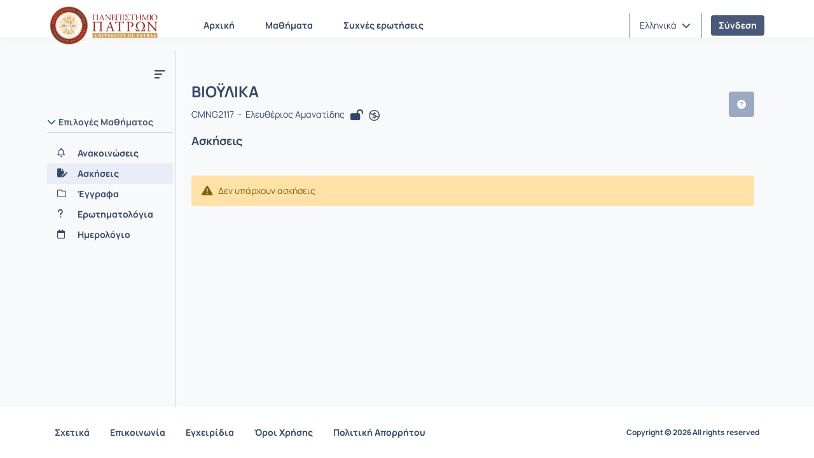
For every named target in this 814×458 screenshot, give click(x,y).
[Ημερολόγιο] (110, 235)
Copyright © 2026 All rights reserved (692, 432)
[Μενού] (160, 74)
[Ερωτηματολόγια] (110, 214)
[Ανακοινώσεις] (110, 153)
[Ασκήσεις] (110, 173)
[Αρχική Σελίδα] (104, 25)
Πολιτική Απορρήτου (379, 432)
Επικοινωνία (137, 432)
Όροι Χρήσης (283, 432)
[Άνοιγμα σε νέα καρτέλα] (374, 116)
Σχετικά (72, 432)
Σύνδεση (738, 25)
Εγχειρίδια (210, 432)
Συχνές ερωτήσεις (383, 25)
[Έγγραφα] (110, 194)
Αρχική (219, 25)
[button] (665, 25)
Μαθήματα (289, 25)
